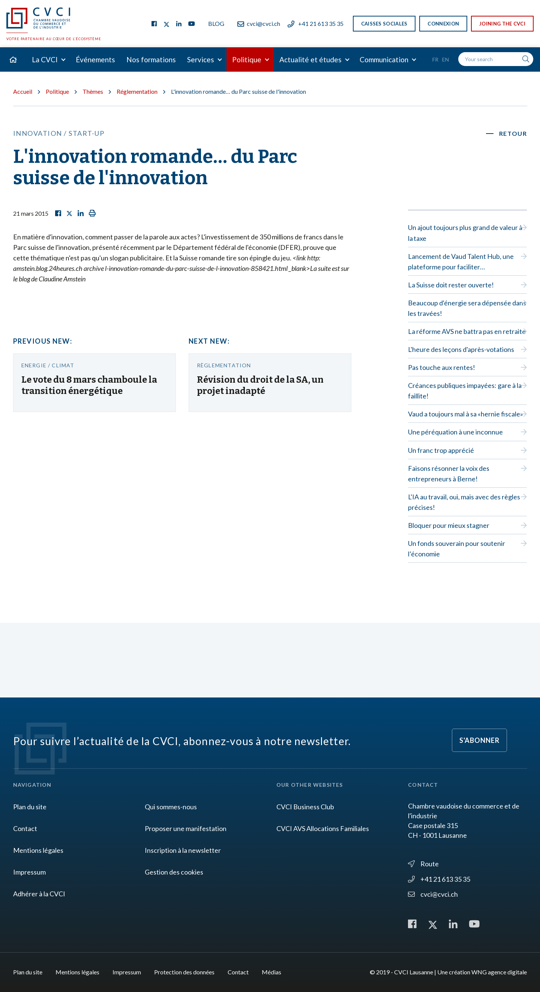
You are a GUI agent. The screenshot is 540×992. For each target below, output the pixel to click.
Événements (95, 59)
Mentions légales (38, 850)
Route (423, 864)
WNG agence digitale (499, 971)
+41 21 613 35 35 (316, 23)
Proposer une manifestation (185, 828)
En (445, 59)
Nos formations (151, 59)
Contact (25, 828)
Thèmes (92, 91)
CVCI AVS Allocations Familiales (322, 828)
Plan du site (29, 807)
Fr (435, 59)
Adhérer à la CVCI (39, 894)
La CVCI (45, 59)
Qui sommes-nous (171, 807)
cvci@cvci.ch (258, 23)
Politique (246, 59)
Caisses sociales (384, 24)
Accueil (22, 91)
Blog (216, 23)
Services (200, 59)
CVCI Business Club (305, 807)
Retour (513, 133)
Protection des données (184, 971)
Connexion (443, 24)
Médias (271, 971)
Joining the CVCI (502, 24)
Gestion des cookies (174, 872)
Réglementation (137, 91)
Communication (384, 59)
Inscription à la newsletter (183, 850)
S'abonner (479, 740)
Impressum (29, 872)
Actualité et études (310, 59)
